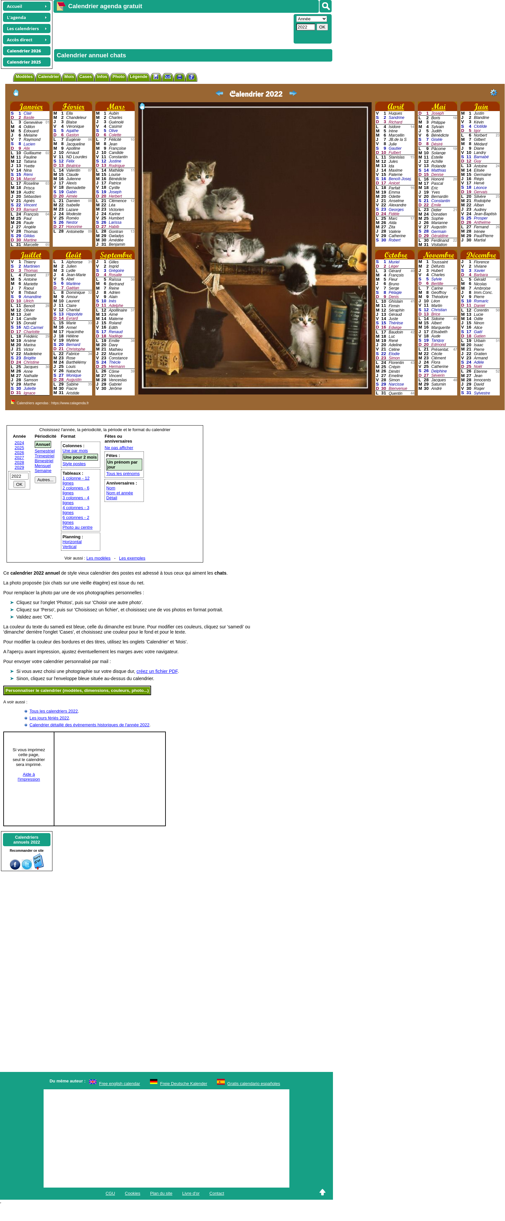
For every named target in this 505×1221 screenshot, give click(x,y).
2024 (19, 442)
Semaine (43, 470)
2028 (19, 462)
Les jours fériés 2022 (49, 717)
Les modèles (99, 558)
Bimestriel (44, 460)
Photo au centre (78, 527)
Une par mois (75, 450)
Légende (138, 76)
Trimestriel (44, 455)
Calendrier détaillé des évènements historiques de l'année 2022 (89, 724)
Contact (216, 1193)
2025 (19, 447)
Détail (111, 497)
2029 (19, 467)
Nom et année (119, 492)
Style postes (74, 463)
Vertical (70, 546)
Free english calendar (119, 1083)
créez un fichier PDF (157, 671)
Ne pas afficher (119, 447)
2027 (19, 457)
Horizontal (72, 541)
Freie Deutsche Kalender (183, 1083)
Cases (85, 76)
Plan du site (161, 1193)
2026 (19, 452)
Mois (69, 76)
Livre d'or (191, 1193)
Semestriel (45, 450)
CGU (110, 1193)
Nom (110, 488)
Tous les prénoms (123, 473)
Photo (118, 76)
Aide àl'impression (29, 777)
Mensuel (43, 465)
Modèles (24, 76)
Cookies (132, 1193)
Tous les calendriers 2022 (53, 711)
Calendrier (48, 76)
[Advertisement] (149, 28)
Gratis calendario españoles (253, 1083)
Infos (102, 76)
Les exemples (132, 558)
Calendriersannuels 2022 (26, 840)
